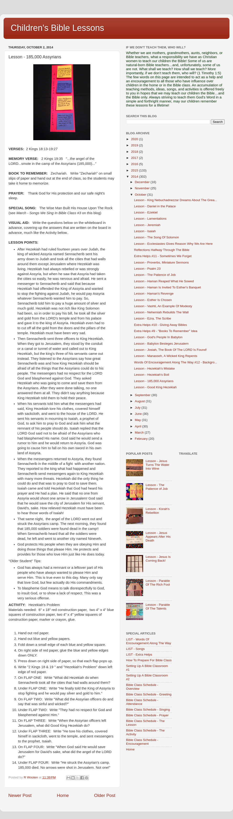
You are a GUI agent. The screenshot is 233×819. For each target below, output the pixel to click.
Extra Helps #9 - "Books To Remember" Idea (165, 331)
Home (63, 795)
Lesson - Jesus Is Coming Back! (158, 558)
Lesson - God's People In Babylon (158, 337)
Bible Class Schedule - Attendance (142, 702)
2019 (135, 145)
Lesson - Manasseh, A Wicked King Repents (165, 356)
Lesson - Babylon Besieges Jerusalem (161, 343)
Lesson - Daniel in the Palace (155, 206)
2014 (135, 176)
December (142, 182)
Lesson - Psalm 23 (147, 268)
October (141, 194)
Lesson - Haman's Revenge (154, 293)
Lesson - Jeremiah (147, 225)
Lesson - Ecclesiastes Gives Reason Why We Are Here (173, 243)
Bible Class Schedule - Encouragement (142, 741)
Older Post (104, 795)
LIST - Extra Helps (139, 654)
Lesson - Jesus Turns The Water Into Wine (157, 464)
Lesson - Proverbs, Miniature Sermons (161, 262)
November (142, 188)
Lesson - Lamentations (150, 218)
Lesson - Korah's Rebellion (158, 510)
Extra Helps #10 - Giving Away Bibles (160, 325)
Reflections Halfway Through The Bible (161, 250)
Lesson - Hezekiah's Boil (151, 374)
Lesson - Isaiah (145, 231)
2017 (135, 158)
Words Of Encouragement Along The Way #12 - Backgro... (175, 362)
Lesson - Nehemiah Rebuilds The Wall (161, 312)
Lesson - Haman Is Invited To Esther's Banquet (167, 287)
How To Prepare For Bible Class (149, 660)
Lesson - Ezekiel (146, 212)
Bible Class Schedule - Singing (148, 709)
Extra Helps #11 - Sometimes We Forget (163, 256)
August (140, 401)
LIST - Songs (135, 649)
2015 (135, 170)
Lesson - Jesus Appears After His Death (158, 536)
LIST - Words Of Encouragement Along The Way (148, 641)
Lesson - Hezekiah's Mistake (154, 368)
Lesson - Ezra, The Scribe (152, 318)
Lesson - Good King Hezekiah (155, 387)
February (142, 438)
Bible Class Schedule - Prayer (147, 715)
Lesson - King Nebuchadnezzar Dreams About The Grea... (175, 200)
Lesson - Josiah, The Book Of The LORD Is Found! (170, 350)
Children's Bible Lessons (57, 28)
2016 (135, 164)
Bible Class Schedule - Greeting (148, 694)
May (138, 420)
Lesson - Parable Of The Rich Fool (158, 582)
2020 (135, 139)
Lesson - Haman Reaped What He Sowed (164, 281)
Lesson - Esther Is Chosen (153, 300)
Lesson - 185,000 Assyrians (154, 381)
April (138, 426)
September (143, 395)
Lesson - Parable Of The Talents (158, 606)
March (140, 432)
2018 (135, 151)
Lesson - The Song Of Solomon (156, 237)
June (139, 414)
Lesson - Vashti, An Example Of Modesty (163, 306)
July (138, 407)
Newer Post (20, 795)
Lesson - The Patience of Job (155, 275)
